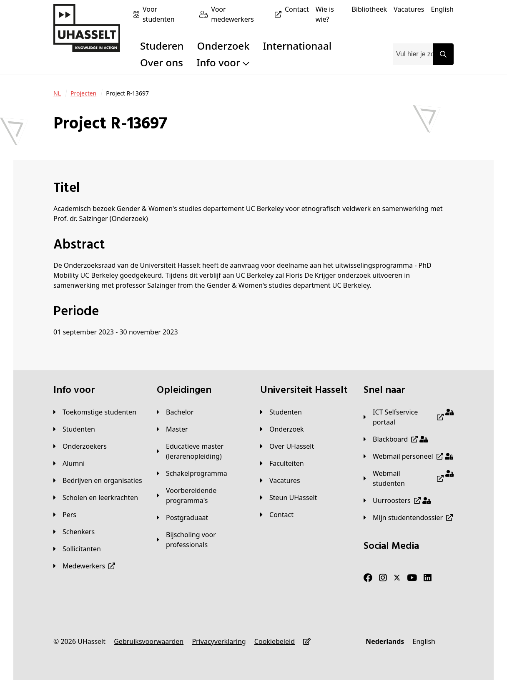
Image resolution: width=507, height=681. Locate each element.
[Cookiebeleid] (274, 641)
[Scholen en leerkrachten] (95, 498)
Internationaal (297, 46)
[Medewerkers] (84, 566)
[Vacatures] (409, 9)
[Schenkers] (74, 532)
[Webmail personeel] (408, 456)
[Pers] (64, 515)
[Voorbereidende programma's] (202, 495)
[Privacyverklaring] (219, 641)
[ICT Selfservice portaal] (409, 417)
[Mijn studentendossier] (408, 518)
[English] (442, 9)
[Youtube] (412, 578)
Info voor (222, 62)
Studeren (162, 46)
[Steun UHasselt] (288, 498)
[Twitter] (397, 578)
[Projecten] (83, 93)
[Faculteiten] (282, 463)
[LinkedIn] (428, 578)
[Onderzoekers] (80, 446)
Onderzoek (223, 46)
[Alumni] (69, 463)
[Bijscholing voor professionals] (202, 540)
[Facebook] (368, 578)
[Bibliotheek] (369, 9)
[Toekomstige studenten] (94, 412)
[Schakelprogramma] (192, 473)
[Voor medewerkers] (248, 14)
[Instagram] (383, 578)
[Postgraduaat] (182, 518)
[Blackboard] (396, 439)
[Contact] (297, 9)
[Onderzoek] (282, 429)
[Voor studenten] (168, 14)
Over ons (161, 62)
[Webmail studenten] (409, 478)
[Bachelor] (175, 412)
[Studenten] (74, 429)
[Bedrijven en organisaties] (97, 480)
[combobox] (413, 54)
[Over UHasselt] (287, 446)
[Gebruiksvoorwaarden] (148, 641)
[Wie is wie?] (330, 14)
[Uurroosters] (397, 500)
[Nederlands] (385, 641)
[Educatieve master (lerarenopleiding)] (202, 451)
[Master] (172, 429)
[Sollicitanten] (77, 549)
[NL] (57, 93)
